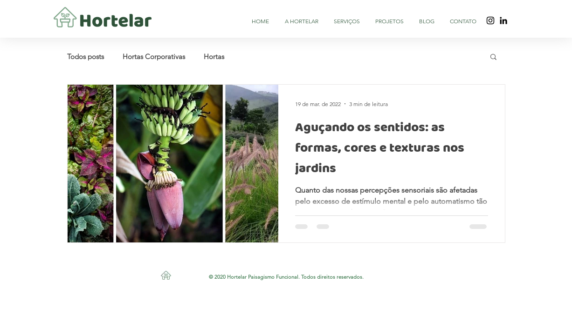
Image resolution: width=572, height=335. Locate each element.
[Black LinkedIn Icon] (503, 20)
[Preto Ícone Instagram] (490, 20)
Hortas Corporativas (154, 56)
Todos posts (85, 56)
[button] (493, 57)
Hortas (214, 56)
